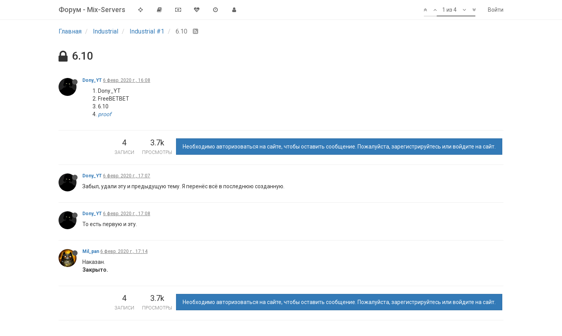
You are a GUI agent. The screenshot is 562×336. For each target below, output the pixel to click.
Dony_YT (92, 80)
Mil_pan (90, 251)
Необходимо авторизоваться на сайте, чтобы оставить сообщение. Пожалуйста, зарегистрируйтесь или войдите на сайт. (339, 146)
